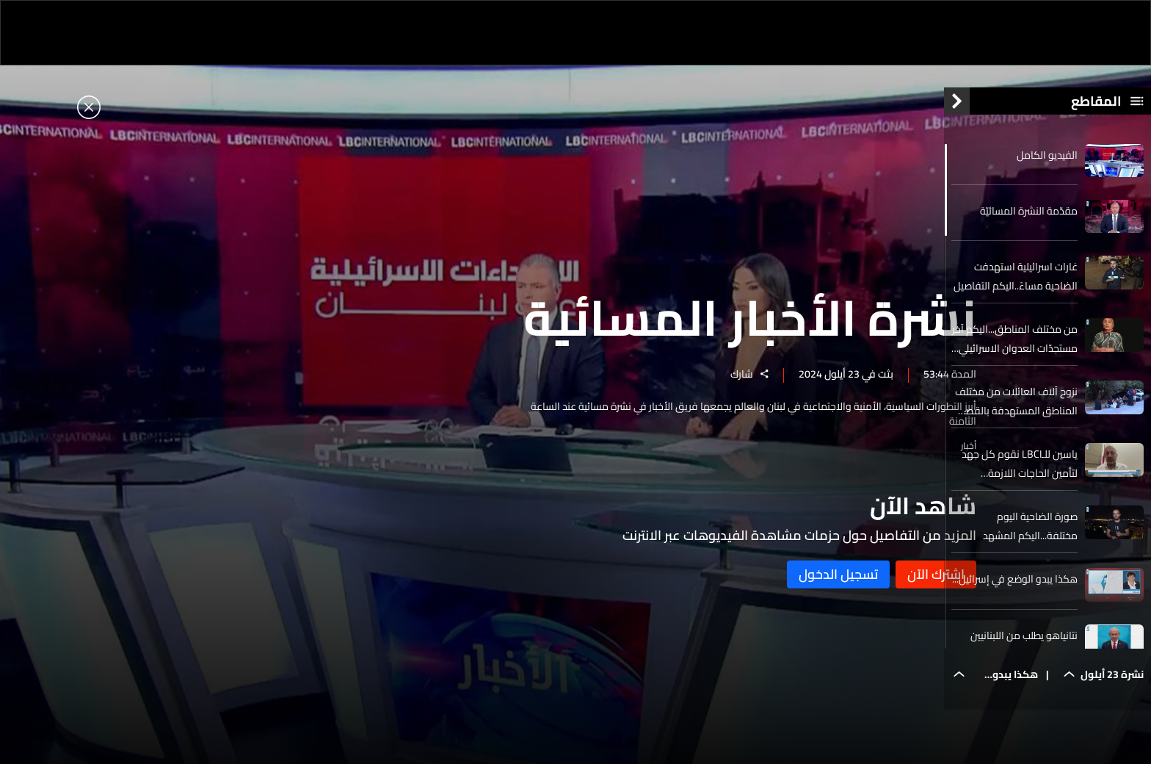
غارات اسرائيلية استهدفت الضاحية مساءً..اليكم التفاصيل (1016, 289)
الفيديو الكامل (1047, 166)
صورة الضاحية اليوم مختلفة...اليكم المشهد (1030, 538)
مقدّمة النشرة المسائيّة (1029, 222)
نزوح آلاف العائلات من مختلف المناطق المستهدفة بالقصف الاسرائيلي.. (1016, 413)
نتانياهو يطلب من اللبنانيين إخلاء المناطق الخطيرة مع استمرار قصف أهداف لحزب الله (1021, 657)
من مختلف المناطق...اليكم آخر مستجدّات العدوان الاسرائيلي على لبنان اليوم (1015, 351)
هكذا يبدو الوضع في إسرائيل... (1015, 591)
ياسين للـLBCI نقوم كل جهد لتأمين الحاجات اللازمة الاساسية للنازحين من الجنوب (1018, 476)
